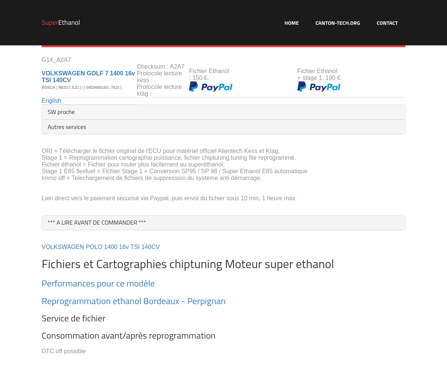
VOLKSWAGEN (63, 247)
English (51, 101)
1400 (111, 247)
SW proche (61, 111)
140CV (150, 247)
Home (291, 23)
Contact (387, 23)
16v (124, 247)
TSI (135, 247)
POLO (94, 247)
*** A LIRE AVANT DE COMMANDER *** (97, 222)
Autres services (67, 126)
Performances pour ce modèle (98, 283)
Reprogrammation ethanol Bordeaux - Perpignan (134, 301)
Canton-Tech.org (337, 23)
